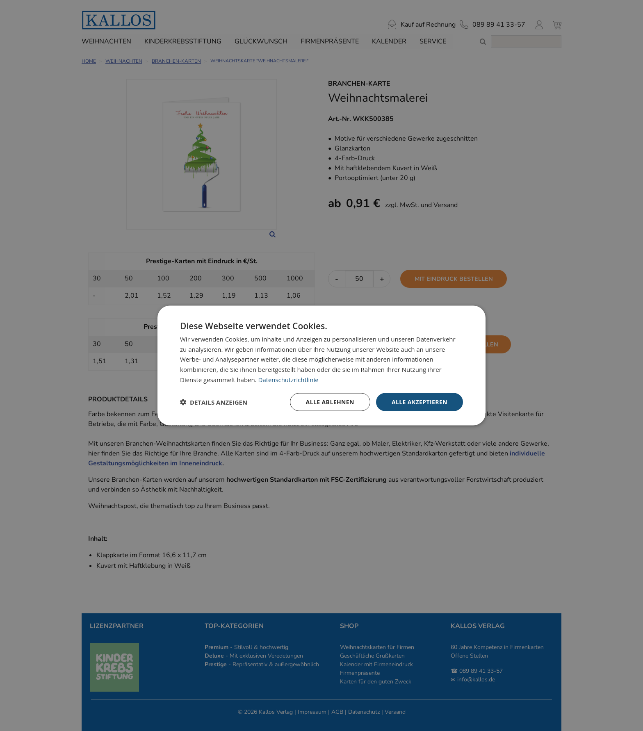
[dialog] (321, 365)
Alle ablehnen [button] (330, 401)
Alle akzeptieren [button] (419, 401)
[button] (213, 402)
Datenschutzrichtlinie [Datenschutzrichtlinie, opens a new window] (288, 379)
